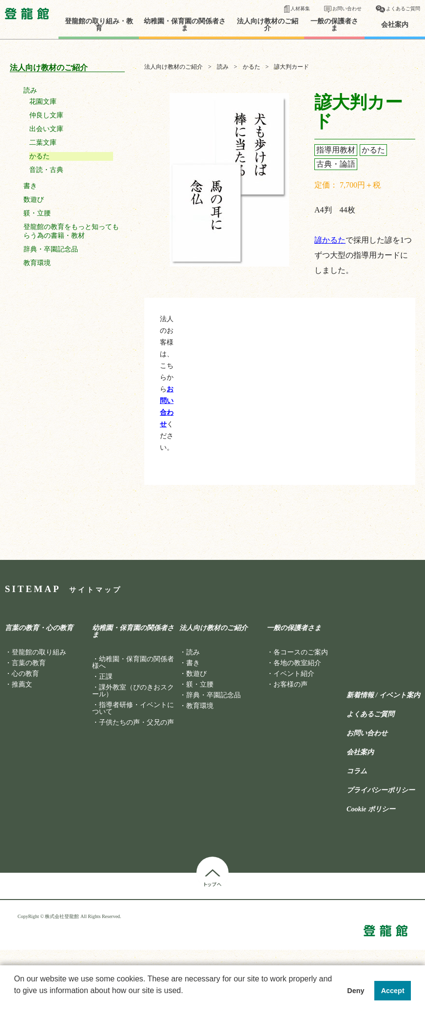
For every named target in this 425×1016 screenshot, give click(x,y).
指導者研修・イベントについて (133, 708)
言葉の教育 (29, 663)
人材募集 (300, 8)
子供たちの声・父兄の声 (136, 722)
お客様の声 (290, 684)
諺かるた (330, 240)
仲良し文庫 (46, 115)
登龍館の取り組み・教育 (99, 25)
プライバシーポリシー (381, 790)
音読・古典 (46, 169)
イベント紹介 (293, 673)
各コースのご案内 (300, 652)
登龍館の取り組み (39, 652)
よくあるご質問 (403, 8)
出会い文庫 (46, 129)
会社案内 (394, 24)
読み (30, 90)
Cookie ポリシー (371, 809)
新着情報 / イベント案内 (383, 695)
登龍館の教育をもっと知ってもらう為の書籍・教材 (71, 231)
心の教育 (25, 673)
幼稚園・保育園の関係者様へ (133, 662)
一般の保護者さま (334, 25)
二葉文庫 (43, 142)
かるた (39, 156)
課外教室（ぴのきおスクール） (133, 691)
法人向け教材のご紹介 (267, 25)
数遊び (33, 199)
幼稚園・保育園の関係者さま (185, 25)
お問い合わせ (347, 8)
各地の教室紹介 (297, 663)
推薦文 (22, 684)
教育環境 (37, 263)
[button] (15, 1003)
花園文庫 (43, 101)
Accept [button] (393, 991)
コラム (357, 771)
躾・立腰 (37, 213)
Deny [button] (355, 991)
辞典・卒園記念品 (50, 249)
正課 (106, 676)
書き (30, 186)
